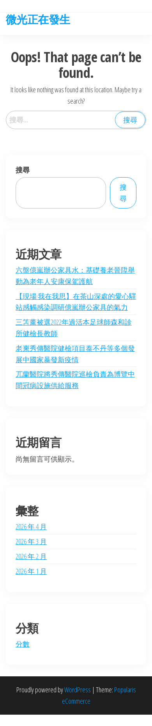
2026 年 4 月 (31, 526)
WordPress (77, 689)
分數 (23, 644)
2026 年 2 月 (31, 556)
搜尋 (23, 169)
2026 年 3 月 (31, 541)
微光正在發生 (38, 19)
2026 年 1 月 (31, 571)
